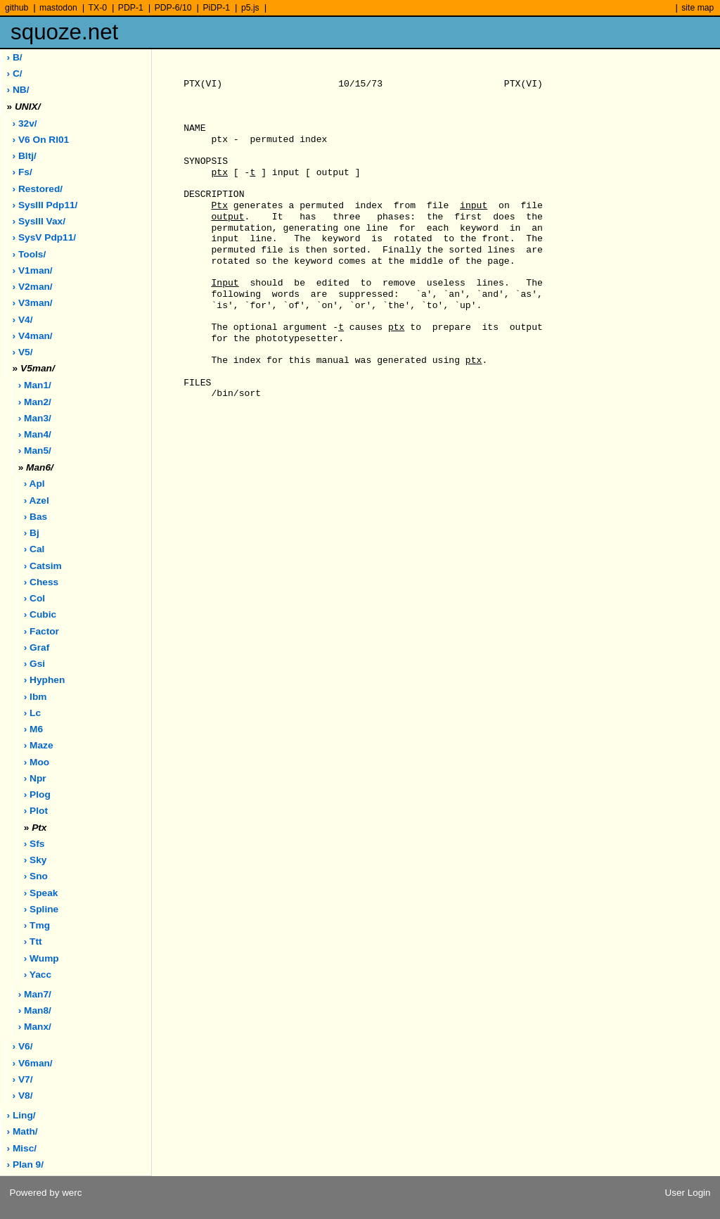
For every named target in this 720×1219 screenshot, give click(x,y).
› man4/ (34, 434)
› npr (35, 778)
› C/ (14, 73)
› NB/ (18, 89)
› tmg (37, 925)
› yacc (37, 974)
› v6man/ (33, 1063)
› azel (36, 500)
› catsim (43, 566)
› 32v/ (25, 123)
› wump (41, 958)
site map (697, 8)
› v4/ (23, 319)
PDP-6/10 (173, 8)
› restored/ (38, 189)
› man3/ (34, 418)
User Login (688, 1192)
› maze (38, 745)
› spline (41, 909)
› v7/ (23, 1079)
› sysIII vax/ (39, 221)
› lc (32, 713)
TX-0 (98, 8)
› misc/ (22, 1148)
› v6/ (23, 1046)
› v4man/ (33, 336)
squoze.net (64, 32)
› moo (37, 762)
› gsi (34, 663)
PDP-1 (130, 8)
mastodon (58, 8)
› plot (36, 810)
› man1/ (34, 385)
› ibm (35, 696)
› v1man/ (33, 270)
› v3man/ (33, 303)
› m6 (33, 729)
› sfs (34, 843)
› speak (41, 893)
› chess (41, 582)
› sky (35, 860)
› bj (31, 533)
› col (34, 598)
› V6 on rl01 (41, 139)
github (16, 8)
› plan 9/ (25, 1164)
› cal (34, 549)
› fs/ (22, 172)
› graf (37, 647)
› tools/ (29, 254)
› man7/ (34, 994)
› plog (37, 794)
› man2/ (34, 402)
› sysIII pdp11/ (45, 205)
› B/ (14, 57)
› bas (35, 516)
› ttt (33, 941)
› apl (34, 483)
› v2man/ (33, 286)
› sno (36, 876)
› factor (41, 631)
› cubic (40, 614)
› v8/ (23, 1095)
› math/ (22, 1131)
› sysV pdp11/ (45, 237)
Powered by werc (45, 1192)
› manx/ (34, 1026)
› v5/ (23, 352)
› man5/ (34, 450)
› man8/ (34, 1010)
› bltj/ (25, 156)
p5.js (250, 8)
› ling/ (21, 1115)
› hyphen (44, 680)
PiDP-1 (216, 8)
